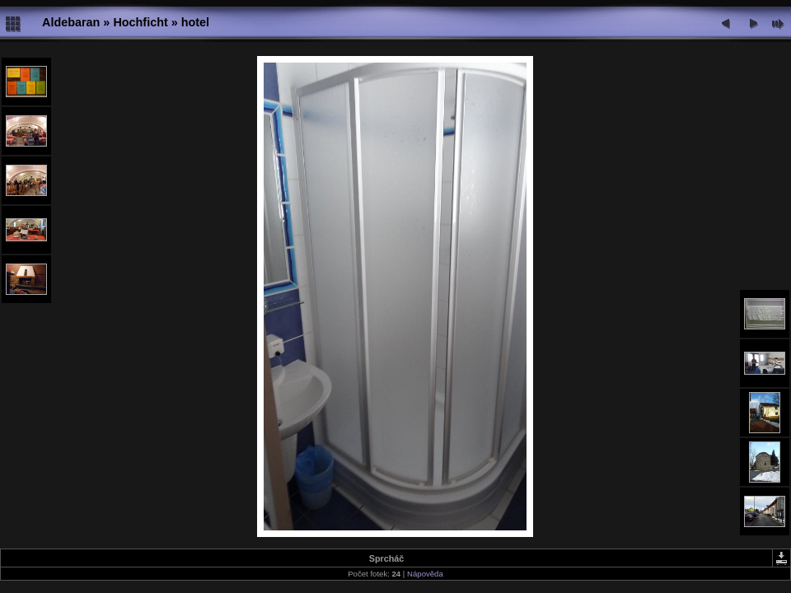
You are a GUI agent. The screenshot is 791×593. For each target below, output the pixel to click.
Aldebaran (71, 22)
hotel (195, 22)
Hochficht (140, 22)
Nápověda (425, 573)
